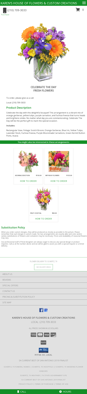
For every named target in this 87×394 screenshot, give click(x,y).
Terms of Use (62, 384)
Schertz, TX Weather (30, 375)
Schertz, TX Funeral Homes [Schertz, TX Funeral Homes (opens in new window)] (17, 367)
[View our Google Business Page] (46, 311)
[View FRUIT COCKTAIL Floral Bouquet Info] (43, 199)
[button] (80, 10)
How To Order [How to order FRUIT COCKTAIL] (43, 218)
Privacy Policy (26, 384)
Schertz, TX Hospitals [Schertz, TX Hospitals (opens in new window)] (42, 367)
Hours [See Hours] (65, 391)
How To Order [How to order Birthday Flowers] (59, 181)
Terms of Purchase (44, 384)
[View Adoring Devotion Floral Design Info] (28, 161)
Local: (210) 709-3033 (15, 102)
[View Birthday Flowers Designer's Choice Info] (59, 161)
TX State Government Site (54, 375)
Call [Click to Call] (21, 391)
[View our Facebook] (41, 311)
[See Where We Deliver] (43, 267)
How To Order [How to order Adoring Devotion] (28, 181)
